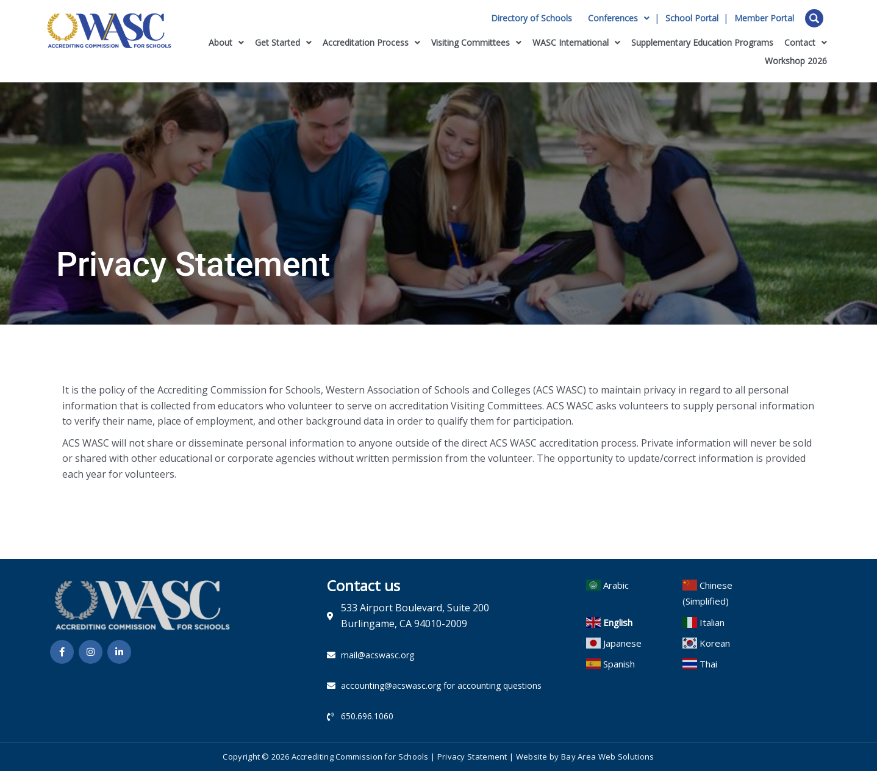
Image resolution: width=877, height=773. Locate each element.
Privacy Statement (472, 758)
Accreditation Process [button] (371, 42)
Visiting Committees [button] (476, 42)
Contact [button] (805, 42)
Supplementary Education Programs (702, 42)
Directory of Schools (531, 18)
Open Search (814, 18)
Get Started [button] (283, 42)
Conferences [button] (619, 18)
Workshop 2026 (796, 61)
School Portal (691, 18)
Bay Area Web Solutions (607, 758)
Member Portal (764, 18)
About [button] (226, 42)
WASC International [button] (576, 42)
